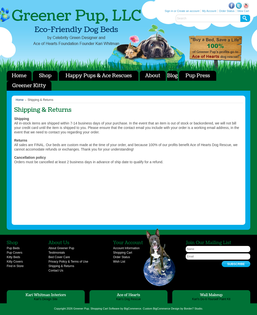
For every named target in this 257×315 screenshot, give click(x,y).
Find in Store (15, 266)
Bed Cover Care (59, 257)
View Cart (243, 10)
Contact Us (55, 270)
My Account (209, 10)
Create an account (188, 10)
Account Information (126, 248)
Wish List (119, 261)
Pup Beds (13, 248)
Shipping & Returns (61, 266)
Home (20, 100)
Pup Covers (14, 252)
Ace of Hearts (215, 48)
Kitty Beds (13, 257)
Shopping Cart (122, 252)
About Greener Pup (61, 248)
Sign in (169, 10)
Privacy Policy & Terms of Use (68, 261)
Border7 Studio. (193, 308)
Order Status (226, 10)
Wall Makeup (211, 295)
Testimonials (56, 252)
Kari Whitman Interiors (46, 295)
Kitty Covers (15, 261)
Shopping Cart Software (105, 308)
